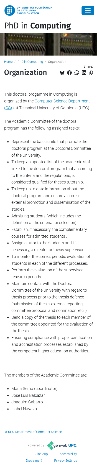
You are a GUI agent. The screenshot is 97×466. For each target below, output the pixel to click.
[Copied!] (91, 73)
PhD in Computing (30, 62)
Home (8, 62)
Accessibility (68, 454)
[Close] (88, 10)
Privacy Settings (65, 460)
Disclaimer (33, 460)
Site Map (42, 454)
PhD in (37, 26)
